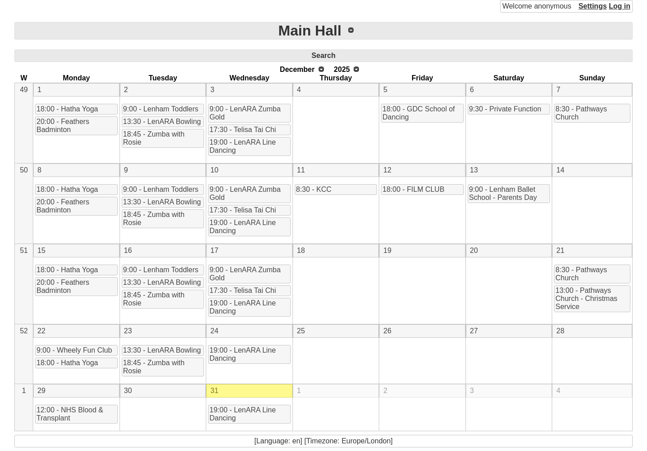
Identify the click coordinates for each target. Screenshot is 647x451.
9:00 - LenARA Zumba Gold (244, 113)
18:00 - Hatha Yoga (67, 109)
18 (301, 250)
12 (387, 170)
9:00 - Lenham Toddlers (161, 109)
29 (41, 390)
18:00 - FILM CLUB (413, 189)
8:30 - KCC (314, 189)
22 (41, 331)
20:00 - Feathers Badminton (62, 125)
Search (323, 55)
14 (560, 170)
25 (301, 331)
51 (24, 250)
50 (24, 170)
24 (214, 331)
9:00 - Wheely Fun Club (74, 350)
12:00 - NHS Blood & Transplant (69, 414)
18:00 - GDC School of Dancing (418, 113)
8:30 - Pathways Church (581, 113)
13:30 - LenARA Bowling (162, 121)
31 (214, 390)
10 (214, 170)
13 (474, 170)
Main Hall (309, 30)
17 (214, 250)
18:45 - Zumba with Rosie (154, 138)
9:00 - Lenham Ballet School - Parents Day (503, 193)
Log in (619, 6)
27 (474, 331)
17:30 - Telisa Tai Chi (242, 129)
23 (128, 331)
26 (387, 331)
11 (301, 170)
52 (24, 331)
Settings (592, 6)
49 (24, 89)
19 (387, 250)
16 (128, 250)
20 (474, 250)
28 (560, 331)
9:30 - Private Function (505, 109)
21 (560, 250)
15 (41, 250)
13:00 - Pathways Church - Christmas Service (586, 298)
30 (128, 390)
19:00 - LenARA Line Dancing (242, 146)
